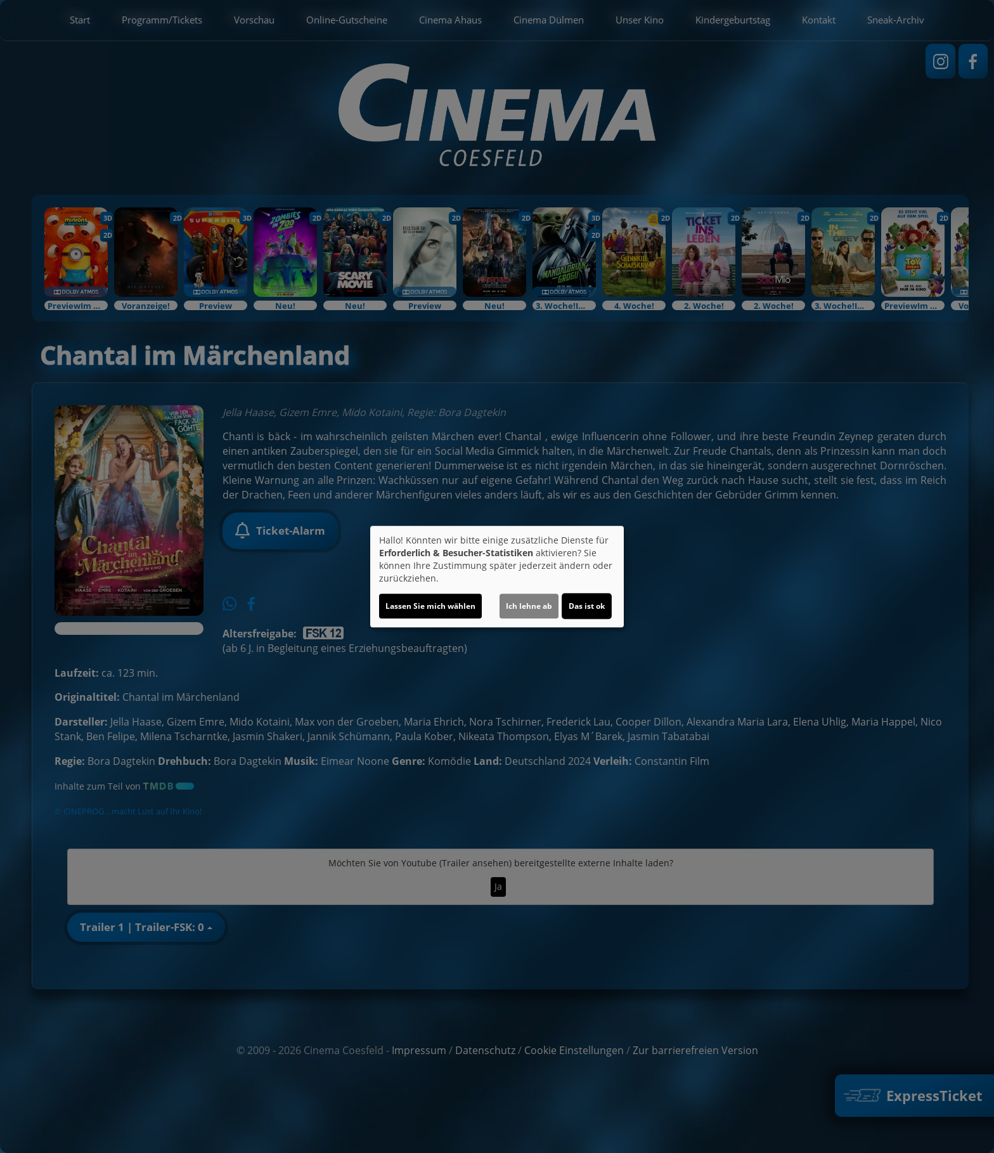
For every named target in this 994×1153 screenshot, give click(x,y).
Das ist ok (587, 606)
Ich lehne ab (529, 606)
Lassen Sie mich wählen (430, 606)
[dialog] (497, 576)
